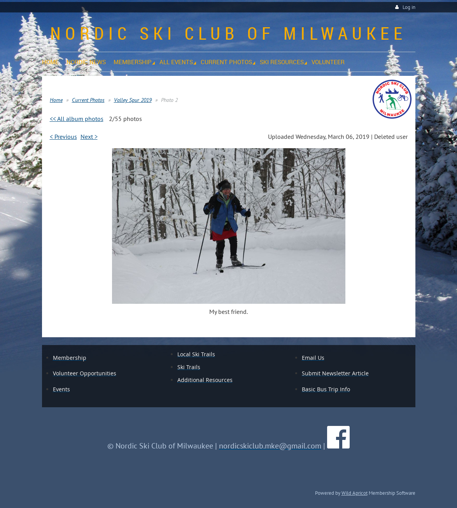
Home (56, 99)
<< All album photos (76, 119)
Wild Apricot (354, 492)
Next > (89, 136)
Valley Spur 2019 (133, 99)
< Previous (63, 136)
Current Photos (88, 99)
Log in (409, 7)
